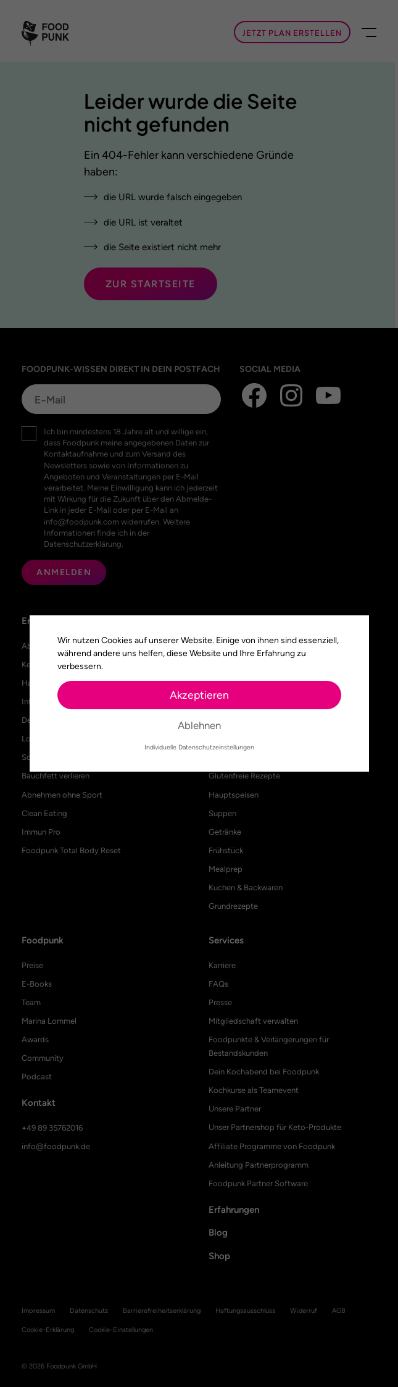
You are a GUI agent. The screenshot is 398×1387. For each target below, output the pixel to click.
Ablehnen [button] (199, 725)
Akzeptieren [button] (199, 694)
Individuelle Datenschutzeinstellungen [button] (199, 747)
